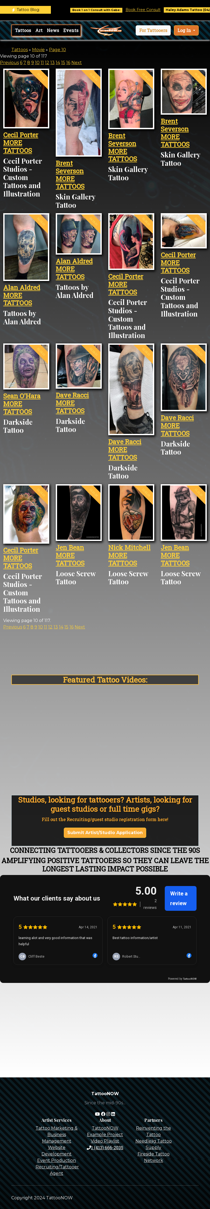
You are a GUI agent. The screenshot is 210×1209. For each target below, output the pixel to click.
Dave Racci (72, 395)
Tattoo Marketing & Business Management (57, 1135)
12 (47, 62)
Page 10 (57, 49)
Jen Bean (70, 547)
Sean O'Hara (21, 396)
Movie (38, 49)
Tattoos (23, 30)
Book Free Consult (170, 9)
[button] (153, 30)
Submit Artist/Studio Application (105, 832)
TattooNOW (105, 1128)
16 (68, 62)
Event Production (56, 1160)
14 (58, 62)
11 (42, 62)
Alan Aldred (21, 287)
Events (70, 30)
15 (63, 62)
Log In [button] (184, 30)
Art (39, 30)
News (53, 30)
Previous (9, 62)
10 (37, 62)
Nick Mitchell (129, 547)
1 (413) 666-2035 (105, 1147)
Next (76, 62)
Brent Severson (70, 167)
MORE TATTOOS (17, 146)
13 (52, 62)
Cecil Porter (20, 135)
